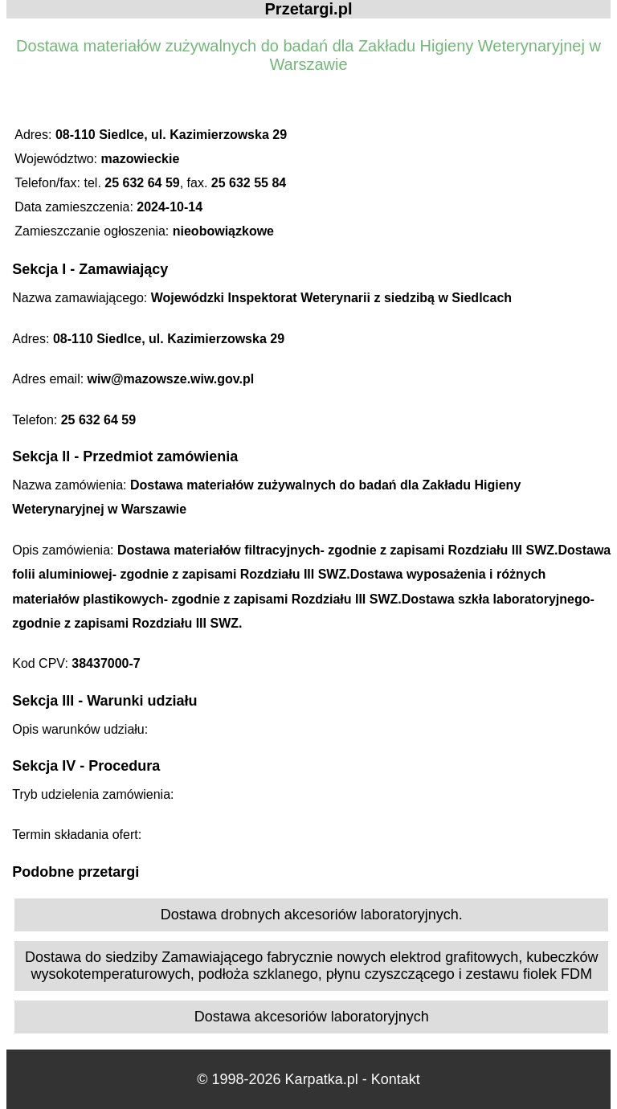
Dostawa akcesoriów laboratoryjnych (311, 1017)
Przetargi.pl (309, 9)
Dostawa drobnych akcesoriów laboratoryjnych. (312, 914)
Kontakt (395, 1079)
